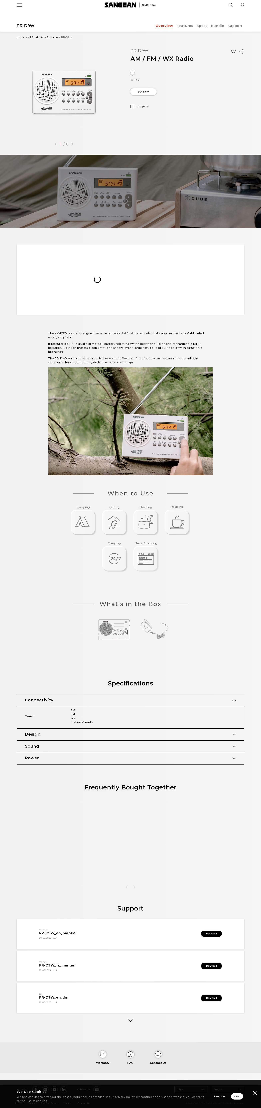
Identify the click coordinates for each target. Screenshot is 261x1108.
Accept (225, 1096)
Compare (142, 108)
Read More (178, 1096)
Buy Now (149, 93)
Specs (201, 26)
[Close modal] (255, 1093)
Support (235, 26)
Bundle (217, 26)
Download (207, 934)
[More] (130, 1023)
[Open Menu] (19, 12)
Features (184, 26)
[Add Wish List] (233, 51)
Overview (163, 26)
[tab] (130, 700)
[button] (56, 144)
